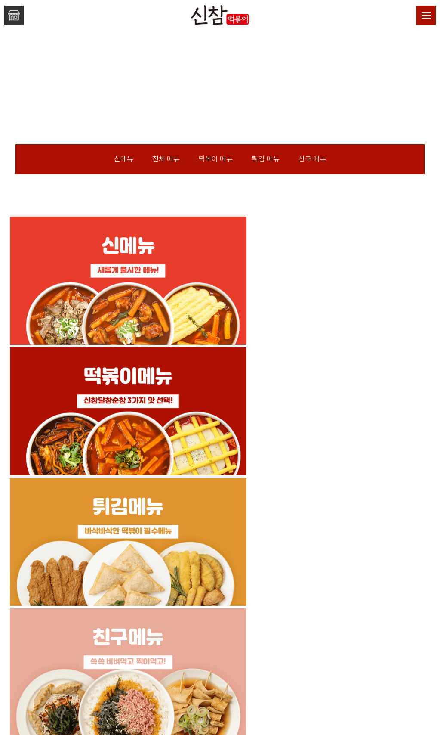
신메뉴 (123, 159)
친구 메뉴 (312, 159)
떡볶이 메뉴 (216, 159)
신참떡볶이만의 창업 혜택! (220, 647)
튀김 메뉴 (266, 159)
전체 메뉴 (166, 159)
